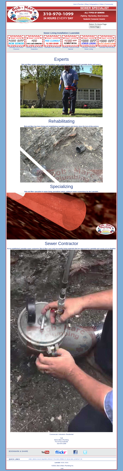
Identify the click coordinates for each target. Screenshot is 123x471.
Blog (86, 4)
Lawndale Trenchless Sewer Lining (89, 48)
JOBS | (31, 459)
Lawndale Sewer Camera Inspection (34, 48)
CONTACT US (78, 459)
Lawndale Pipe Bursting (106, 47)
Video (102, 4)
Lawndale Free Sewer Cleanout (16, 48)
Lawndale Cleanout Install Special (70, 48)
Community (109, 4)
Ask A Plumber (78, 4)
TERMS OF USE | (65, 459)
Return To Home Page (98, 24)
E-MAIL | (72, 459)
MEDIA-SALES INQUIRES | (40, 459)
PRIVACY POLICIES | (54, 459)
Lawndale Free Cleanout (52, 47)
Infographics (94, 4)
